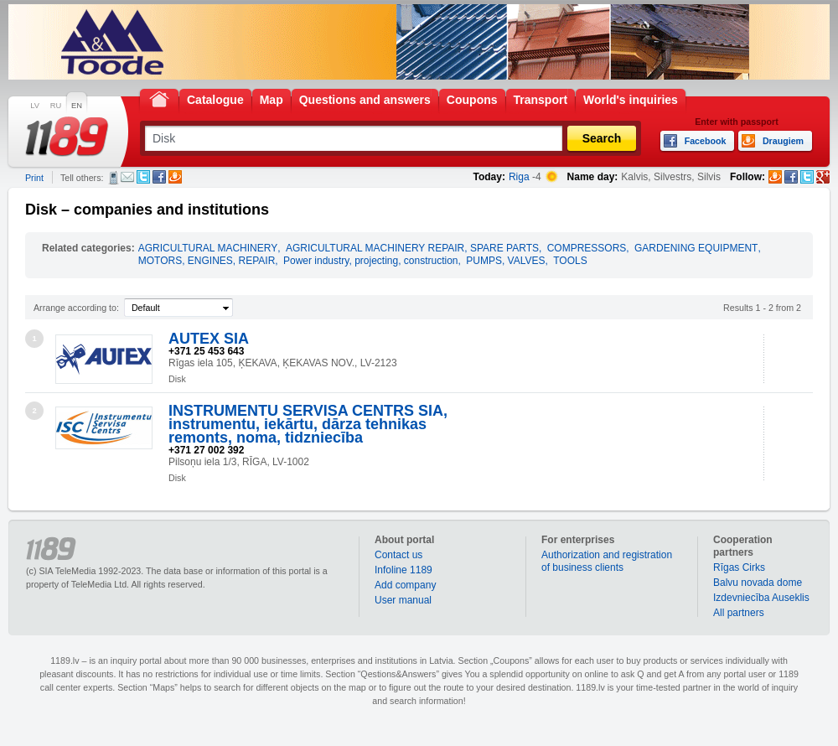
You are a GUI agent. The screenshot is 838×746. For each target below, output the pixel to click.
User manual (403, 600)
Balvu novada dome (757, 582)
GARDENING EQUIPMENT (696, 248)
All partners (738, 613)
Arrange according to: (76, 308)
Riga (519, 177)
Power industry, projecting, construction (370, 261)
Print (34, 178)
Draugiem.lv (175, 177)
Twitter (143, 177)
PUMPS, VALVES (505, 261)
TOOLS (570, 261)
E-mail (127, 177)
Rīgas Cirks (739, 567)
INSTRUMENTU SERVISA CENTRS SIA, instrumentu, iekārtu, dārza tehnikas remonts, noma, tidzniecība (307, 424)
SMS (113, 177)
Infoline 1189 (403, 570)
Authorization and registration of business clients (606, 561)
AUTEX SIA (208, 338)
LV (34, 105)
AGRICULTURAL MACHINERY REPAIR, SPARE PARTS (412, 248)
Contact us (398, 555)
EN (76, 105)
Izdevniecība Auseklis (761, 598)
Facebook (159, 177)
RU (55, 105)
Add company (405, 585)
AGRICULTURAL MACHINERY (207, 248)
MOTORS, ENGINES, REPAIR (207, 261)
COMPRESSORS (587, 248)
